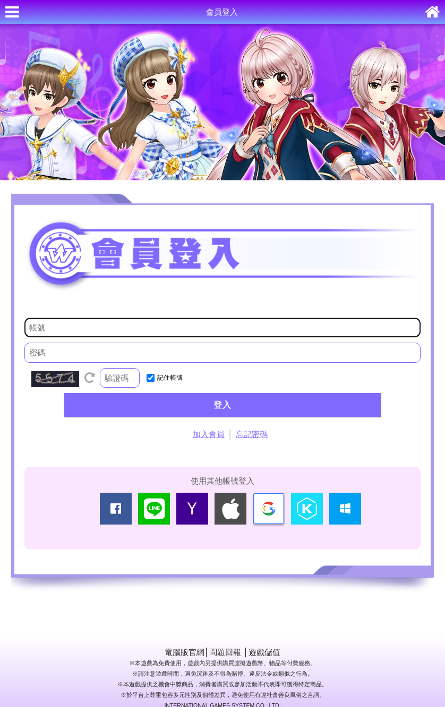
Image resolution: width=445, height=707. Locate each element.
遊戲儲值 (264, 652)
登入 (222, 404)
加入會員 (209, 434)
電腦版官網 (184, 652)
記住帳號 (170, 377)
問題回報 (225, 652)
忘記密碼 (252, 434)
